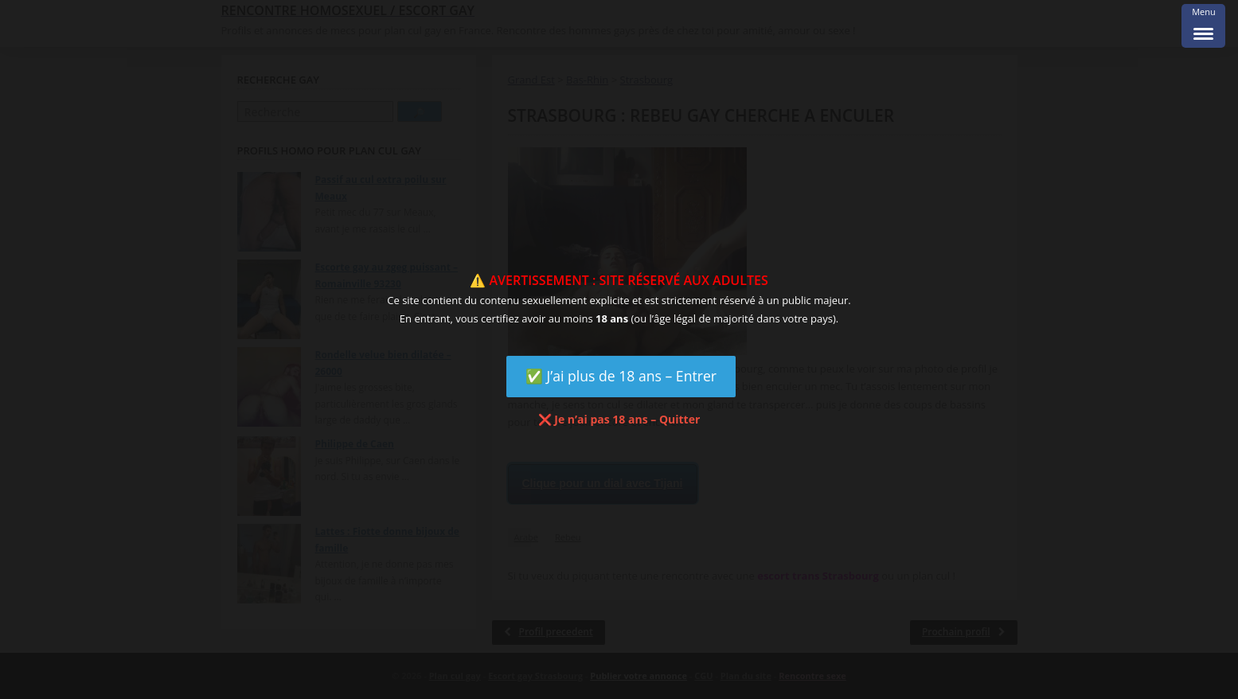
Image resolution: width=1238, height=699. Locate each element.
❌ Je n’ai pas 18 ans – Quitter (619, 419)
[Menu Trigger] (1203, 26)
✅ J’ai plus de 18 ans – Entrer (621, 375)
